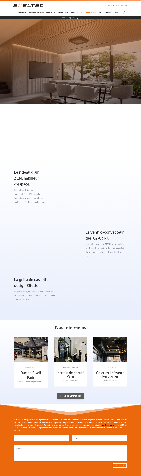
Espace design (90, 12)
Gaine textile (76, 12)
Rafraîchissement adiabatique (42, 12)
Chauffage (21, 12)
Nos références (105, 12)
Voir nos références (70, 396)
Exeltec (64, 17)
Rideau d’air (63, 12)
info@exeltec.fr (107, 425)
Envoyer (120, 465)
